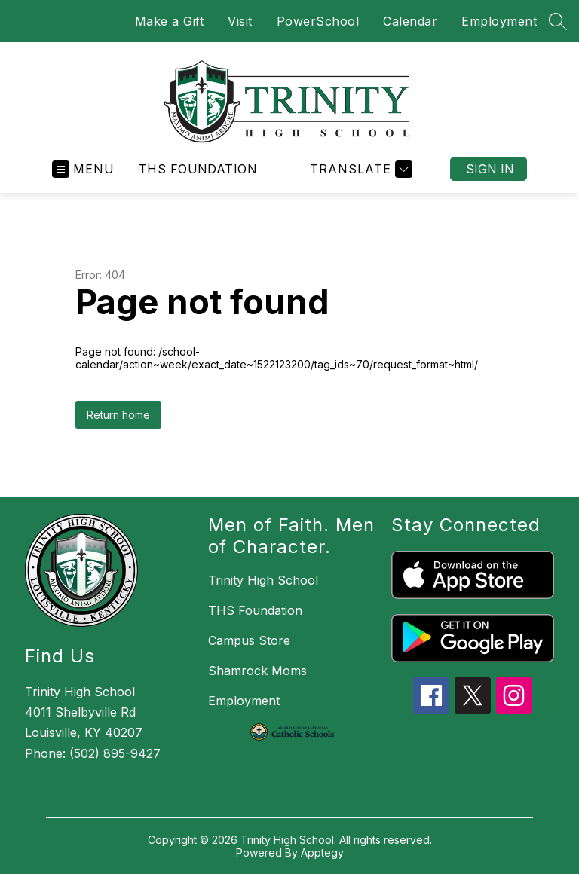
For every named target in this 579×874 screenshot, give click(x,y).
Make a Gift (169, 21)
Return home (118, 414)
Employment (499, 21)
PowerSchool (318, 21)
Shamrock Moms (257, 670)
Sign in (490, 168)
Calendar (410, 21)
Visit (240, 21)
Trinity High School (263, 580)
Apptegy (322, 852)
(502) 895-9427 (115, 753)
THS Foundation (198, 168)
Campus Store (249, 640)
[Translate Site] (359, 169)
